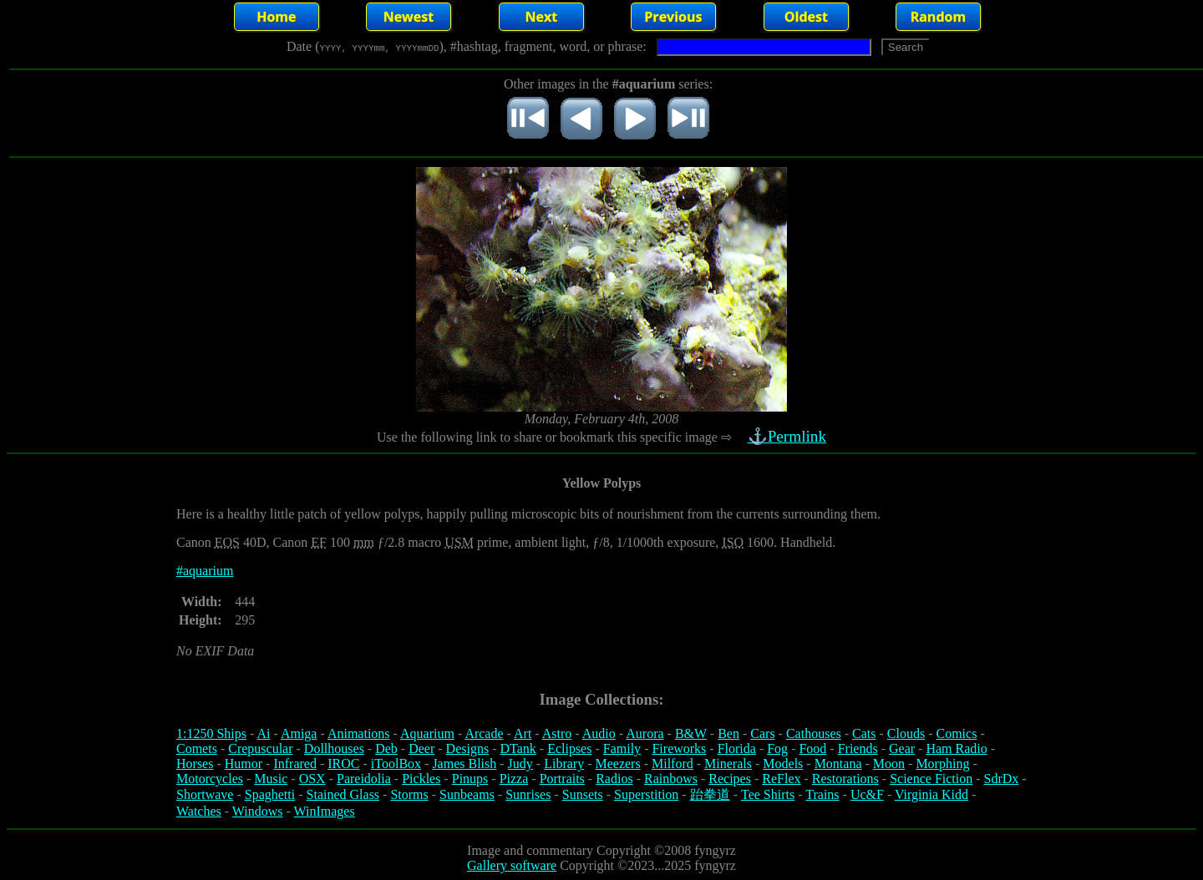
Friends (858, 748)
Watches (198, 811)
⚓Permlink (788, 436)
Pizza (514, 778)
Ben (728, 733)
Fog (777, 748)
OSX (312, 778)
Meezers (617, 763)
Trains (822, 794)
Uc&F (867, 794)
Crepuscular (260, 748)
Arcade (483, 733)
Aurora (644, 733)
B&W (691, 733)
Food (812, 748)
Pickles (421, 778)
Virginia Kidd (931, 794)
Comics (957, 733)
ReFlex (781, 778)
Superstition (646, 794)
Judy (520, 763)
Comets (196, 748)
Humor (243, 763)
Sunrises (528, 794)
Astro (557, 733)
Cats (864, 733)
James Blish (464, 763)
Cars (762, 733)
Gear (902, 748)
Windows (257, 811)
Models (783, 763)
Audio (599, 733)
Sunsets (582, 794)
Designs (468, 748)
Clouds (906, 733)
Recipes (729, 778)
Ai (263, 733)
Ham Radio (956, 748)
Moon (889, 763)
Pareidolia (364, 778)
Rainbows (671, 778)
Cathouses (813, 733)
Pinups (470, 778)
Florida (737, 748)
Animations (358, 733)
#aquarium (204, 571)
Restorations (845, 778)
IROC (343, 763)
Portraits (562, 778)
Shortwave (204, 794)
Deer (421, 748)
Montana (838, 763)
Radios (614, 778)
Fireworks (679, 748)
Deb (386, 748)
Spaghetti (270, 794)
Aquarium (427, 733)
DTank (518, 748)
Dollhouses (334, 748)
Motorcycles (209, 778)
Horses (194, 763)
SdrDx (1001, 778)
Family (622, 748)
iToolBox (396, 763)
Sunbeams (467, 794)
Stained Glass (343, 794)
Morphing (942, 763)
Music (270, 778)
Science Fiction (931, 778)
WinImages (324, 811)
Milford (672, 763)
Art (522, 733)
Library (564, 763)
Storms (409, 794)
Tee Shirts (767, 794)
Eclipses (569, 748)
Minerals (728, 763)
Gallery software (511, 865)
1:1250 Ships (211, 733)
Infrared (295, 763)
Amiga (299, 733)
